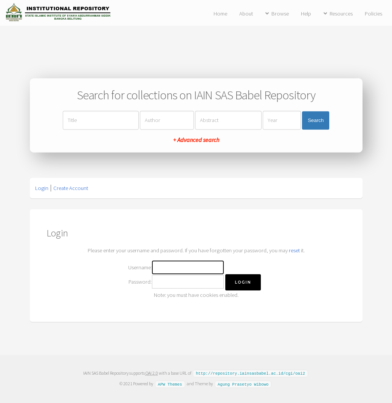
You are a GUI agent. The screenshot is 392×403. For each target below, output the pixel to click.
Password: (140, 281)
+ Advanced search (196, 140)
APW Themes (170, 383)
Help (306, 13)
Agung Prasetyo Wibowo (243, 383)
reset (294, 250)
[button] (242, 282)
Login (41, 188)
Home (220, 13)
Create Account (70, 188)
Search (316, 120)
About (246, 13)
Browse (280, 13)
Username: (140, 267)
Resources (341, 13)
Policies (373, 13)
